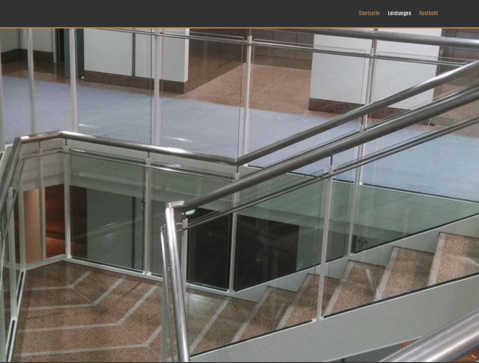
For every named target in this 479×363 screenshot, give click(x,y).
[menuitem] (369, 13)
